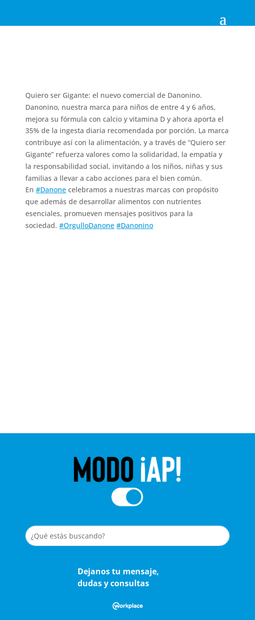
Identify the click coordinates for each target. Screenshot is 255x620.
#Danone (51, 189)
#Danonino (134, 225)
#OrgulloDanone (86, 225)
